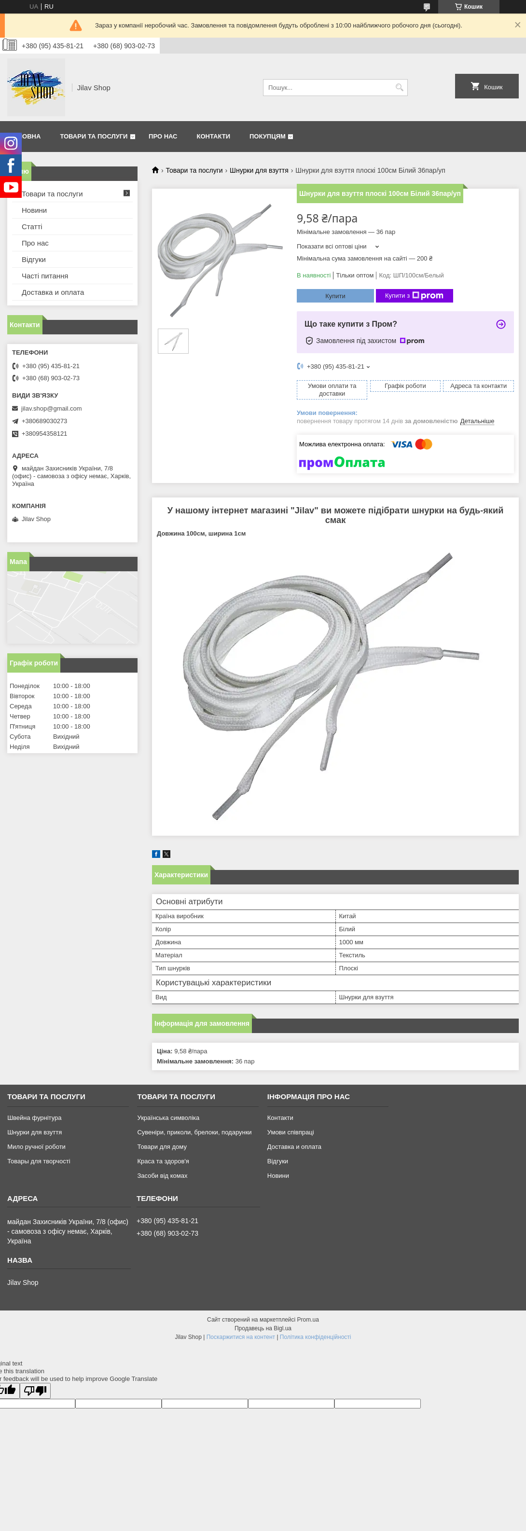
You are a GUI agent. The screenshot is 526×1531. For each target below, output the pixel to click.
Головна (25, 136)
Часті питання (45, 276)
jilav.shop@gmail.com (51, 408)
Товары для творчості (38, 1161)
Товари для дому (161, 1146)
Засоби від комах (162, 1175)
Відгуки (34, 259)
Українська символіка (168, 1117)
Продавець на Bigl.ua (263, 1328)
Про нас (163, 136)
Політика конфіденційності (315, 1337)
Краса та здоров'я (163, 1161)
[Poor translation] (35, 1391)
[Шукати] (399, 87)
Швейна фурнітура (34, 1117)
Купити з (414, 295)
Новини (34, 210)
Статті (32, 226)
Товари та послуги (93, 136)
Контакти (214, 136)
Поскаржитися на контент (241, 1337)
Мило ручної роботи (36, 1146)
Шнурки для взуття (259, 170)
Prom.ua (308, 1319)
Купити (335, 296)
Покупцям (267, 136)
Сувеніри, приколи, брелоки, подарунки (194, 1132)
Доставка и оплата (53, 292)
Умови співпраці (290, 1132)
